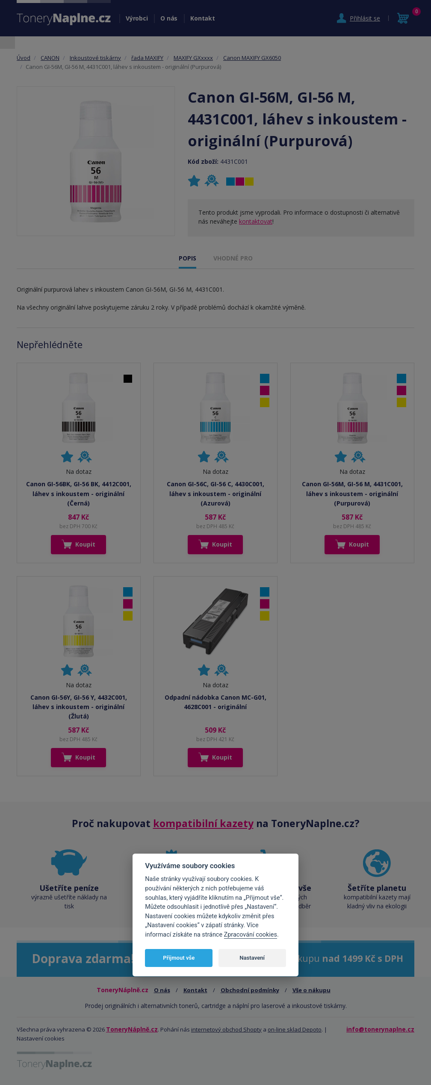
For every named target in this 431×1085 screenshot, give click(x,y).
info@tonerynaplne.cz (380, 1029)
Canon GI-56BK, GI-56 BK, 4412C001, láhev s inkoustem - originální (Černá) (78, 493)
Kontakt (202, 18)
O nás (168, 18)
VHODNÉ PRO (233, 258)
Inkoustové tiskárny (95, 58)
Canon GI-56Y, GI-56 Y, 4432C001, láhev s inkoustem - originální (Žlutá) (78, 707)
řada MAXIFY (147, 58)
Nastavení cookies (41, 1038)
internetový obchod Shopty (226, 1029)
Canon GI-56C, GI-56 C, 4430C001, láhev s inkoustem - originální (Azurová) (215, 493)
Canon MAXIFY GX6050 (252, 58)
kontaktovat (255, 221)
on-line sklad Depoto (295, 1029)
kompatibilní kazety (203, 823)
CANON (50, 58)
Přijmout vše (179, 958)
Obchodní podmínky (250, 990)
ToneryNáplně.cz (132, 1029)
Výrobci (137, 18)
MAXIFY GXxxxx (193, 58)
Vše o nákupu (311, 990)
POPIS (187, 258)
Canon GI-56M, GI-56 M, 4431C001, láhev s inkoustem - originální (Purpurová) (352, 493)
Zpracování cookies (250, 934)
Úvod (23, 58)
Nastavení (252, 958)
